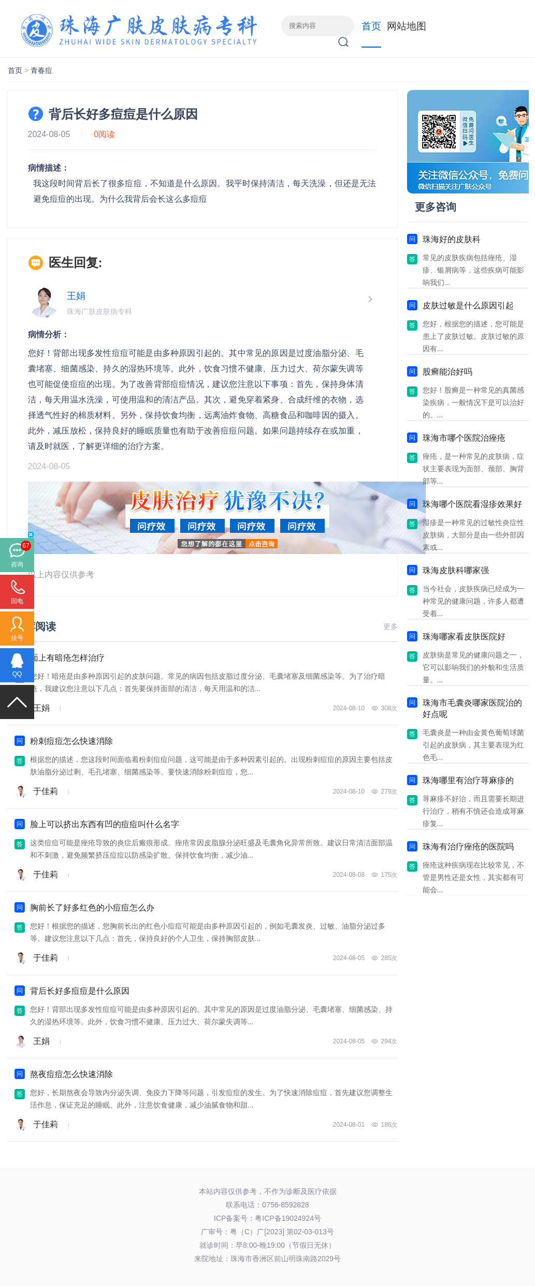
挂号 (17, 637)
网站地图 (406, 26)
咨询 (17, 564)
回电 (17, 601)
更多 (390, 626)
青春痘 (41, 70)
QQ (17, 674)
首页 (371, 26)
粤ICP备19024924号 (288, 1218)
